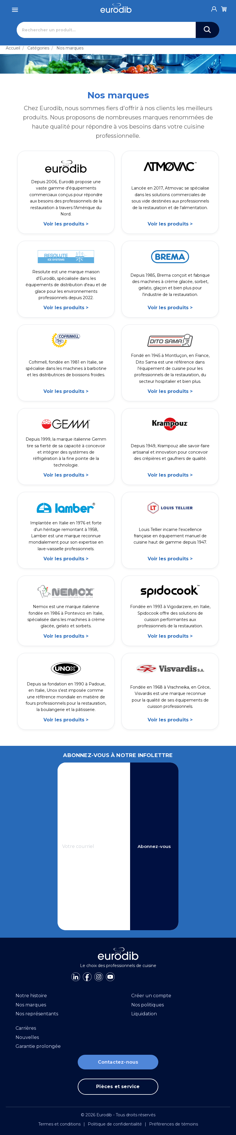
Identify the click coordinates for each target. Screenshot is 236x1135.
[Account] (214, 7)
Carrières (26, 1028)
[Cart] (224, 8)
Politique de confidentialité (115, 1124)
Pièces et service (118, 1086)
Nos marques (69, 48)
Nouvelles (27, 1037)
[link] (66, 192)
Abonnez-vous (154, 846)
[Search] (207, 30)
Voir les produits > (65, 224)
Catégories (38, 48)
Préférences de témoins (173, 1124)
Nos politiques (147, 1005)
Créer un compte (151, 995)
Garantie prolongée (38, 1046)
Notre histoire (31, 995)
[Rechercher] (106, 30)
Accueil (13, 48)
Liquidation (144, 1013)
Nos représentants (37, 1013)
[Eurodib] (116, 8)
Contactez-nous (118, 1062)
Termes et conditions (59, 1124)
